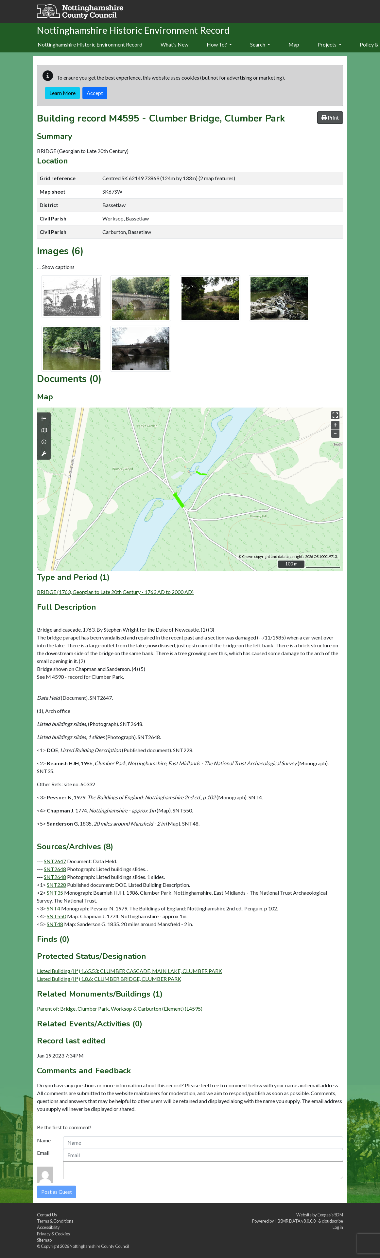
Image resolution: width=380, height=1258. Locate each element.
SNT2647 (55, 861)
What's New (174, 44)
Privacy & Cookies (53, 1233)
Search (260, 44)
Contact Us (47, 1214)
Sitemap (44, 1240)
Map (293, 44)
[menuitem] (174, 44)
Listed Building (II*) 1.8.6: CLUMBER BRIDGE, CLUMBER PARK (109, 979)
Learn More (62, 93)
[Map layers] (43, 419)
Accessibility (48, 1227)
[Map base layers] (43, 430)
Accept (95, 93)
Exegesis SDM (330, 1214)
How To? (219, 44)
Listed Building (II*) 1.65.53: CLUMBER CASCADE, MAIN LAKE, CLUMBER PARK (129, 971)
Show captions (56, 267)
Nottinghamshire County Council (99, 1246)
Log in (338, 1227)
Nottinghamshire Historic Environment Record (90, 44)
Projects (329, 44)
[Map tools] (43, 454)
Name (44, 1140)
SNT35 (55, 892)
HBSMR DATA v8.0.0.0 (296, 1221)
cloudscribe (332, 1221)
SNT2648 (55, 869)
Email (43, 1153)
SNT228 (56, 885)
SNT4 (53, 908)
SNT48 (55, 924)
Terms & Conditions (55, 1221)
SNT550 (56, 916)
